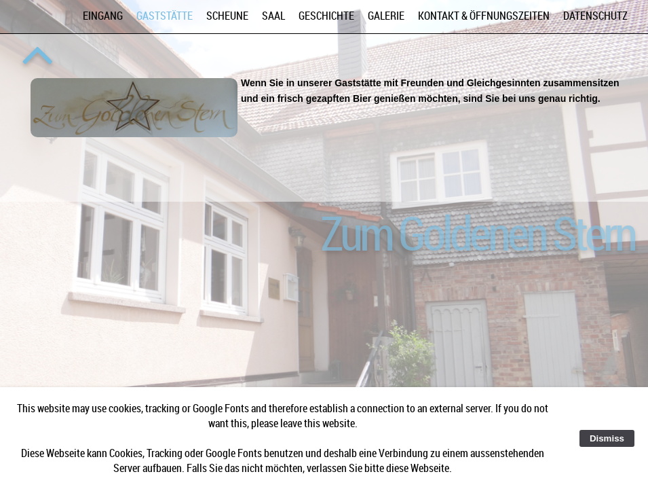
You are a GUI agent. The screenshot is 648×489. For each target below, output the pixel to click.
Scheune (227, 15)
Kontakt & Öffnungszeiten (484, 15)
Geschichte (326, 15)
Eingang (103, 15)
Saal (273, 15)
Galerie (386, 15)
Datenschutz (595, 15)
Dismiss (607, 438)
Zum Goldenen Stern (477, 232)
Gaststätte (164, 15)
